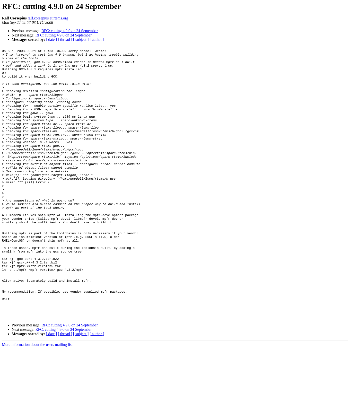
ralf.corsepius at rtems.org (48, 18)
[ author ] (97, 39)
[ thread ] (65, 39)
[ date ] (51, 39)
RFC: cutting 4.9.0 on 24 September (70, 31)
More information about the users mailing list (37, 398)
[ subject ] (81, 39)
